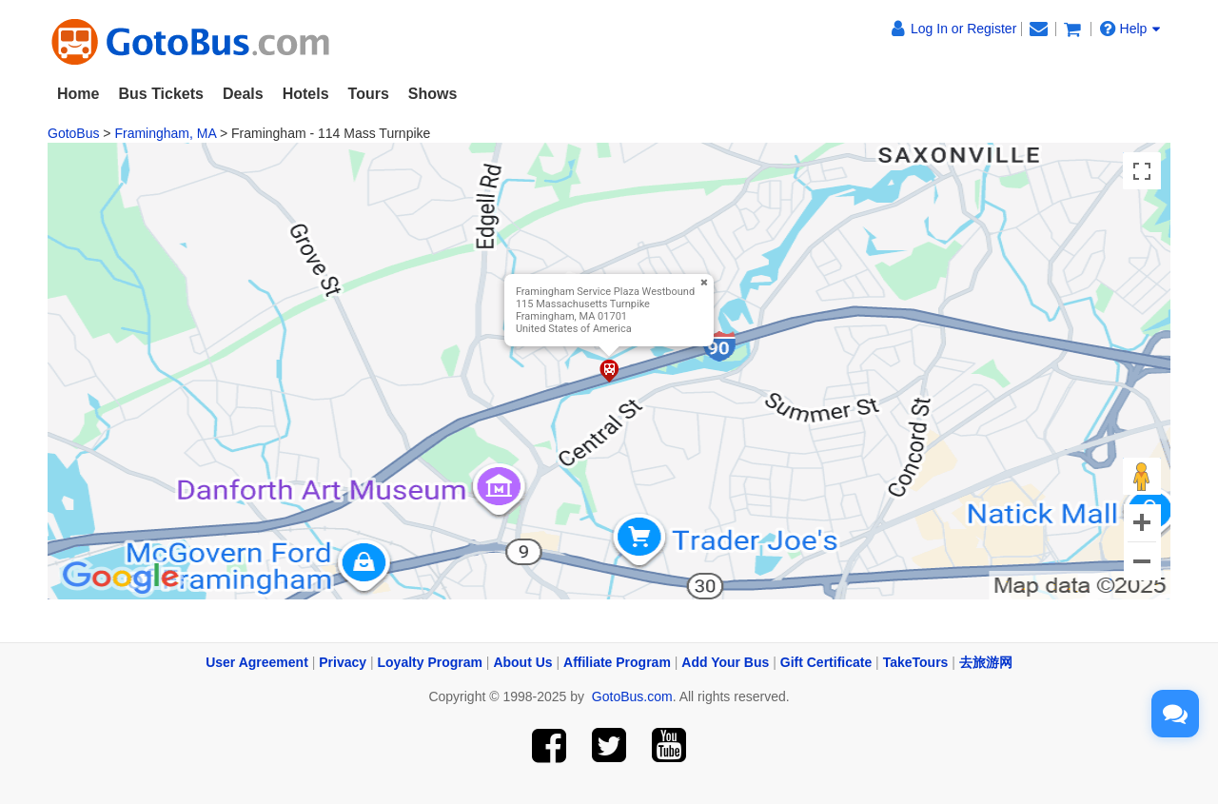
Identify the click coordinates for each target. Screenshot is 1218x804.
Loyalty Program (430, 662)
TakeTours (916, 662)
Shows (433, 94)
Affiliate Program (617, 662)
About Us (522, 662)
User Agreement (257, 662)
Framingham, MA (165, 133)
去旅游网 (985, 662)
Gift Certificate (826, 662)
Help (1130, 28)
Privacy (342, 662)
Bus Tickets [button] (161, 94)
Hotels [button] (306, 94)
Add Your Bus (725, 662)
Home (78, 94)
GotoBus (73, 133)
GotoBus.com (632, 696)
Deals (243, 94)
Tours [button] (368, 94)
